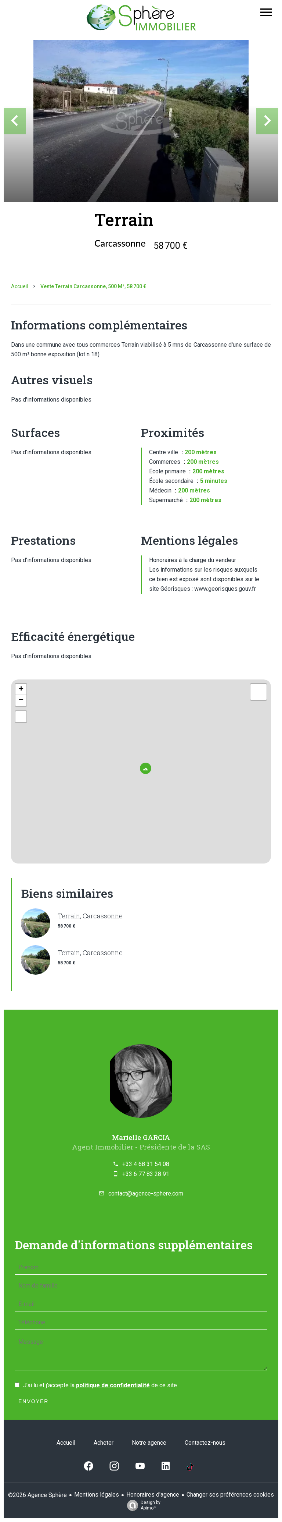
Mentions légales (96, 1494)
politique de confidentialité (113, 1385)
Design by (141, 1505)
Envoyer (33, 1401)
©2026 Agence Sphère (37, 1494)
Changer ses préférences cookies (230, 1494)
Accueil (19, 286)
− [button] (21, 700)
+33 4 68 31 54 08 (145, 1164)
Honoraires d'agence (152, 1494)
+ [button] (21, 689)
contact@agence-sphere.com (145, 1193)
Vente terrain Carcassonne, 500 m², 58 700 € (93, 286)
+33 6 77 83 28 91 (145, 1173)
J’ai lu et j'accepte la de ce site (100, 1385)
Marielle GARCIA (141, 1137)
